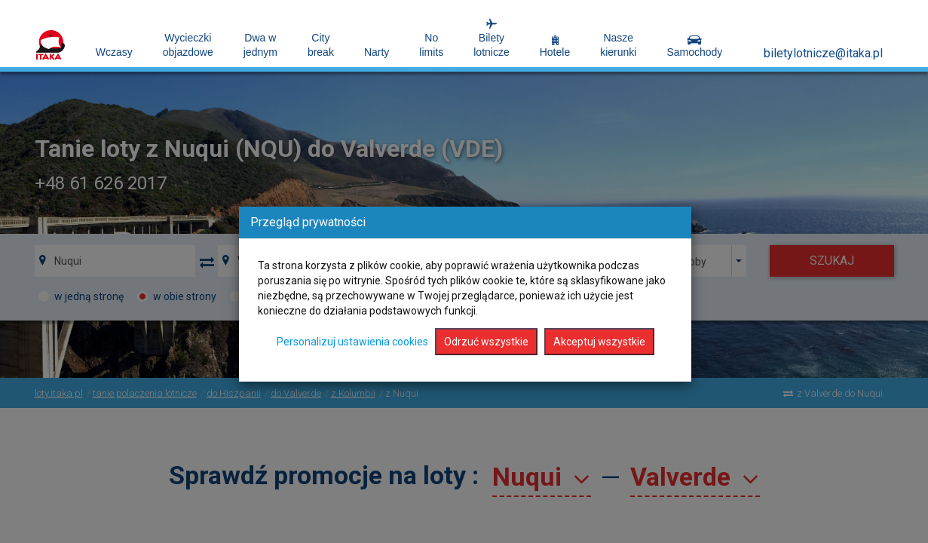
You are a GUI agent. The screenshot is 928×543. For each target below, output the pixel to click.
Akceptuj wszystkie (599, 342)
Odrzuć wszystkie (486, 342)
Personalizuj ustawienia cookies (352, 342)
